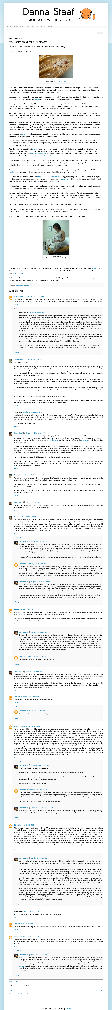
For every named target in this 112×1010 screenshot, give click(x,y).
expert (94, 268)
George (16, 609)
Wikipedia (84, 440)
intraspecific (66, 436)
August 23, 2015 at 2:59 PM (40, 582)
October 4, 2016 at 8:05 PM (25, 825)
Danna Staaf (18, 433)
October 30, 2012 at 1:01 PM (35, 433)
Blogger (68, 1009)
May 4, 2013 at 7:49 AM (29, 517)
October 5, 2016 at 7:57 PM (40, 858)
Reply (16, 304)
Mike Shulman (19, 296)
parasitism (74, 436)
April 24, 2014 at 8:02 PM (34, 671)
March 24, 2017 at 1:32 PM (30, 924)
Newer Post (13, 990)
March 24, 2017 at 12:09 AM (32, 911)
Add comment (14, 981)
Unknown (22, 564)
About (50, 26)
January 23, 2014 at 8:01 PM (40, 632)
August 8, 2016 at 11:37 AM (40, 765)
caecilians (19, 273)
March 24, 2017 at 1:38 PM (30, 936)
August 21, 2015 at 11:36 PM (36, 564)
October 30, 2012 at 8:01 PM (34, 475)
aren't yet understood (38, 153)
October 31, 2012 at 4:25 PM (35, 502)
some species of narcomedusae (49, 177)
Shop (43, 26)
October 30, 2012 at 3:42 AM (32, 412)
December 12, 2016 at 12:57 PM (42, 808)
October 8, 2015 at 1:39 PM (36, 711)
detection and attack (66, 118)
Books (9, 26)
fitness (37, 99)
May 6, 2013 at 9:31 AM (39, 541)
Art (37, 26)
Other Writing (18, 26)
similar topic (54, 440)
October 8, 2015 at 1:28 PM (30, 697)
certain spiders (14, 172)
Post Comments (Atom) (25, 994)
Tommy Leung (19, 359)
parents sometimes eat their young (38, 278)
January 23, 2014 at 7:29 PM (29, 609)
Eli (15, 825)
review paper (26, 134)
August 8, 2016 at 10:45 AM (30, 726)
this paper (22, 966)
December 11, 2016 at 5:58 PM (37, 790)
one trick (35, 149)
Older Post (99, 990)
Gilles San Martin (61, 81)
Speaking (29, 26)
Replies (18, 309)
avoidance (12, 118)
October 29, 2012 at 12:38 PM (35, 296)
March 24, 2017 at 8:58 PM (40, 954)
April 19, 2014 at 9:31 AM (37, 313)
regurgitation (64, 179)
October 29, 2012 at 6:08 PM (34, 359)
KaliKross (17, 517)
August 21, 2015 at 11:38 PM (36, 656)
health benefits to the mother (52, 156)
